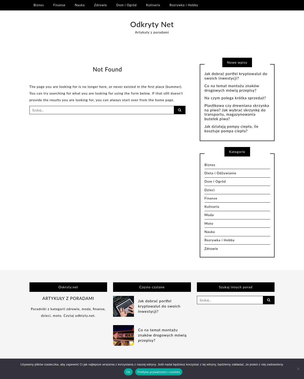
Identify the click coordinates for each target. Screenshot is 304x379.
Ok (128, 372)
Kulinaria (153, 5)
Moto (209, 223)
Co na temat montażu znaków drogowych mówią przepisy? (231, 88)
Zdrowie (100, 5)
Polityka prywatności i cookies (159, 372)
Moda (209, 215)
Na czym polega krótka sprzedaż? (235, 98)
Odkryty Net (152, 24)
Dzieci (209, 190)
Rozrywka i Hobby (184, 5)
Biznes (38, 5)
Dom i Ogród (126, 5)
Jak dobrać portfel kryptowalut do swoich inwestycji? (235, 75)
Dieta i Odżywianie (220, 173)
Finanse (59, 5)
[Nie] (298, 368)
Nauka (80, 5)
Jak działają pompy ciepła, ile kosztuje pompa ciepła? (231, 128)
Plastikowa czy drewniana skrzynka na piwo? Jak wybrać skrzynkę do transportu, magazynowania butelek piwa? (236, 112)
